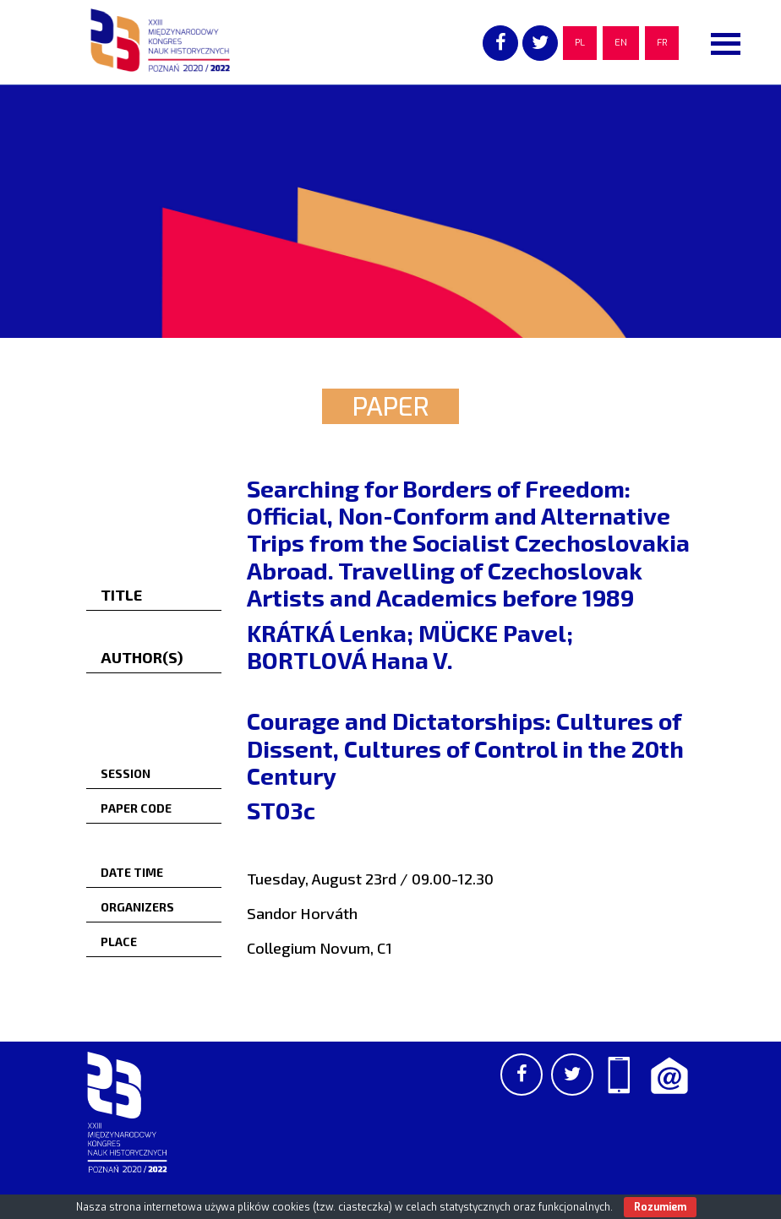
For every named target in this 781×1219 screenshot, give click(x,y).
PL (580, 42)
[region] (390, 211)
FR (662, 42)
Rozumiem (660, 1207)
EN (620, 42)
